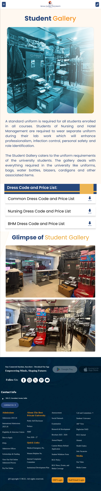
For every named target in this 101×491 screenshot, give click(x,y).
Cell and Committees (84, 413)
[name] (10, 405)
